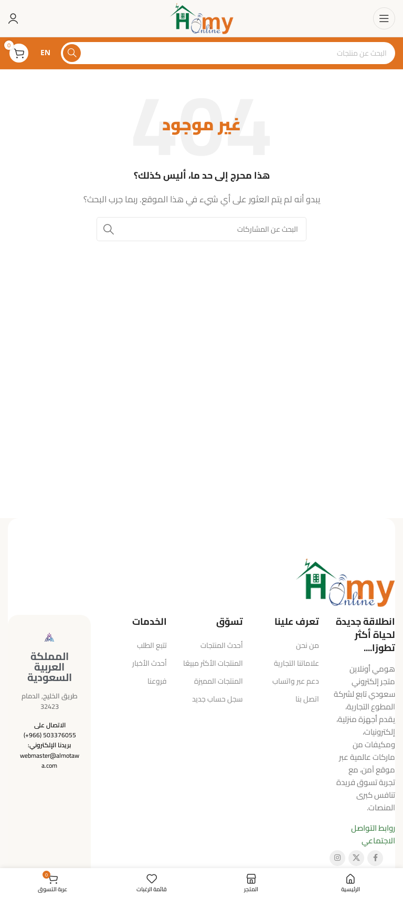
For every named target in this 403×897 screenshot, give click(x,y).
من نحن (307, 645)
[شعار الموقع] (201, 17)
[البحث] (228, 53)
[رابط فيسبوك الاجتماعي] (375, 858)
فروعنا (157, 681)
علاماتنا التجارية (296, 663)
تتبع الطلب (152, 645)
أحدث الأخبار (149, 663)
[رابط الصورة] (345, 581)
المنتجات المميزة (218, 681)
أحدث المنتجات (221, 645)
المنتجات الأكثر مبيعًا (213, 663)
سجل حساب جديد (217, 699)
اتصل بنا (307, 699)
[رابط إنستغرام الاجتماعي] (337, 858)
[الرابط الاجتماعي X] (356, 858)
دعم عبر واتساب (295, 681)
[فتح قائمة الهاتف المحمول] (384, 18)
